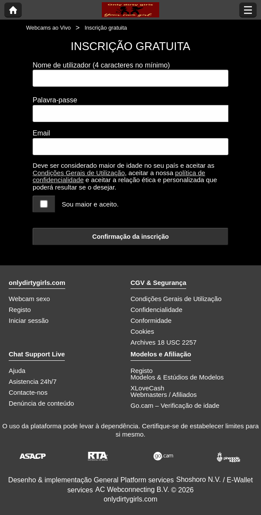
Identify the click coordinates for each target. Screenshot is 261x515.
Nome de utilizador (101, 65)
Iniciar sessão (29, 320)
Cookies (142, 331)
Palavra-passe (55, 100)
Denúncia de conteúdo (41, 403)
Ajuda (17, 370)
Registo (20, 309)
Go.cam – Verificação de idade (174, 405)
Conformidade (150, 320)
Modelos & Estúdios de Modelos (177, 377)
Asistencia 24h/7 (33, 381)
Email (41, 133)
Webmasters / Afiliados (163, 394)
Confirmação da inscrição (130, 236)
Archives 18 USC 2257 (163, 342)
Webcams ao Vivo (48, 27)
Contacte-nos (28, 392)
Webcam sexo (29, 298)
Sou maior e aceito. (90, 204)
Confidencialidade (156, 309)
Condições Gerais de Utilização (79, 172)
